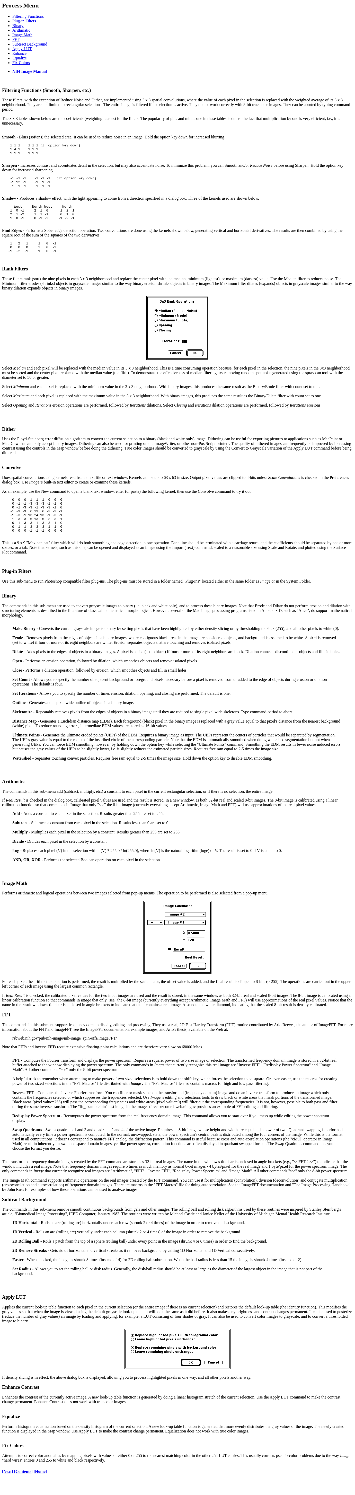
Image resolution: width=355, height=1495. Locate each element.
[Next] (7, 1488)
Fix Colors (21, 62)
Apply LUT (22, 49)
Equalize (19, 58)
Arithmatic (21, 30)
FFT (16, 39)
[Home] (40, 1488)
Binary (18, 25)
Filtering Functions (28, 16)
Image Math (22, 35)
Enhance (19, 53)
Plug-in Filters (24, 21)
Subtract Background (29, 44)
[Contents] (23, 1488)
